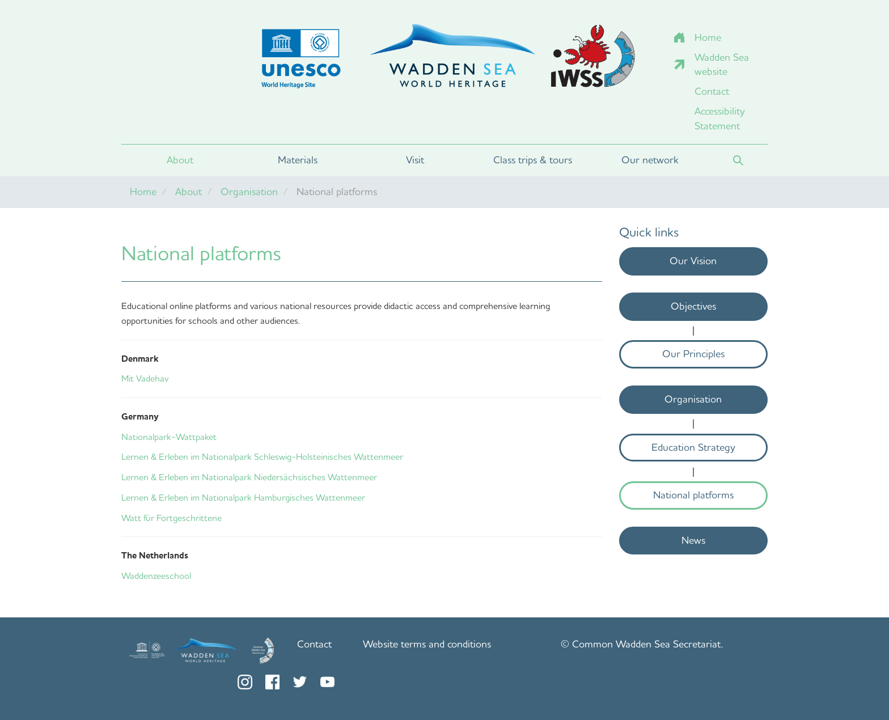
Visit (415, 160)
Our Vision (693, 261)
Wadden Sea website (722, 64)
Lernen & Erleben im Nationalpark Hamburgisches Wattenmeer (243, 497)
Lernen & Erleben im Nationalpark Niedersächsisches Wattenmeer (249, 477)
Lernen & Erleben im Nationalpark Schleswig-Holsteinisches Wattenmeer (262, 456)
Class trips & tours (532, 160)
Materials (298, 160)
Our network (650, 160)
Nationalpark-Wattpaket (169, 436)
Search (738, 160)
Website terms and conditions (427, 644)
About (180, 160)
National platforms (693, 495)
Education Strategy (693, 447)
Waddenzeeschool (156, 575)
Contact (712, 91)
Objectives (693, 306)
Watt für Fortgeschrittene (171, 518)
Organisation (249, 191)
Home (708, 37)
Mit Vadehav (144, 378)
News (693, 540)
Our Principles (693, 354)
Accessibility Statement (720, 118)
